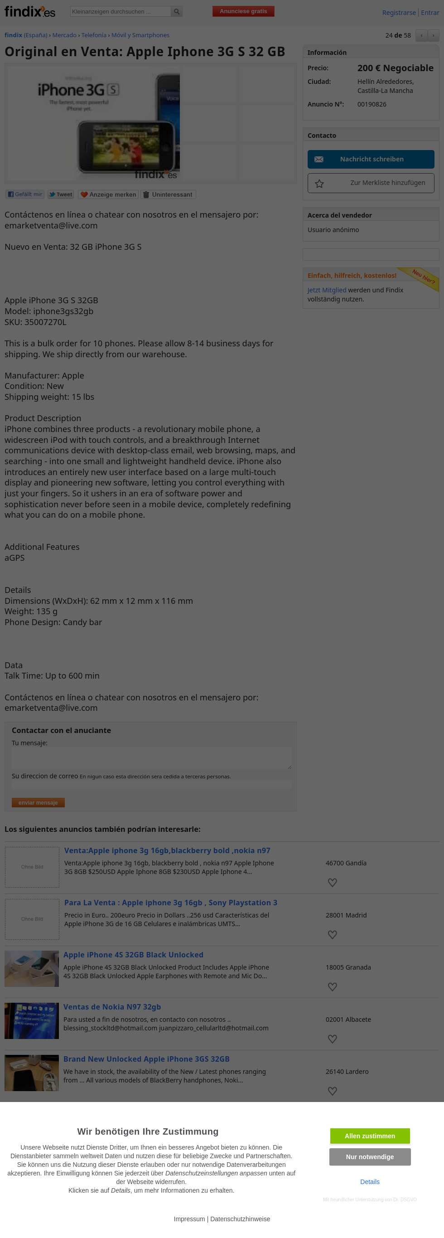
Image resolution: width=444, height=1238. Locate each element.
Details (370, 1181)
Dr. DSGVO (405, 1199)
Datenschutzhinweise (240, 1219)
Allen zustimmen (370, 1136)
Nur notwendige (370, 1156)
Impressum (189, 1219)
